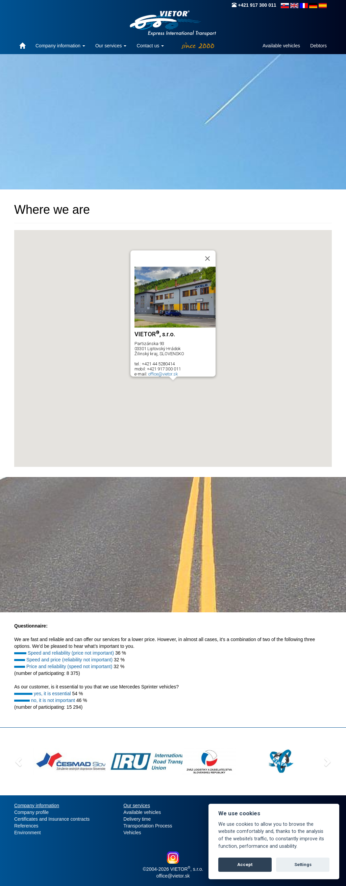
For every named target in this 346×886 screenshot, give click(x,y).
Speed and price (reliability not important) (69, 659)
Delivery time (137, 819)
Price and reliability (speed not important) (69, 666)
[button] (173, 386)
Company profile (31, 812)
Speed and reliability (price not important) (71, 653)
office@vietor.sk (163, 374)
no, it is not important (53, 700)
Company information (60, 45)
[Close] (207, 258)
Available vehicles (281, 45)
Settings (303, 864)
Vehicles (132, 832)
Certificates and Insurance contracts (52, 819)
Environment (27, 832)
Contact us (150, 45)
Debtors (318, 45)
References (26, 825)
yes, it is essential (52, 693)
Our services (110, 45)
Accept (244, 864)
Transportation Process (147, 825)
